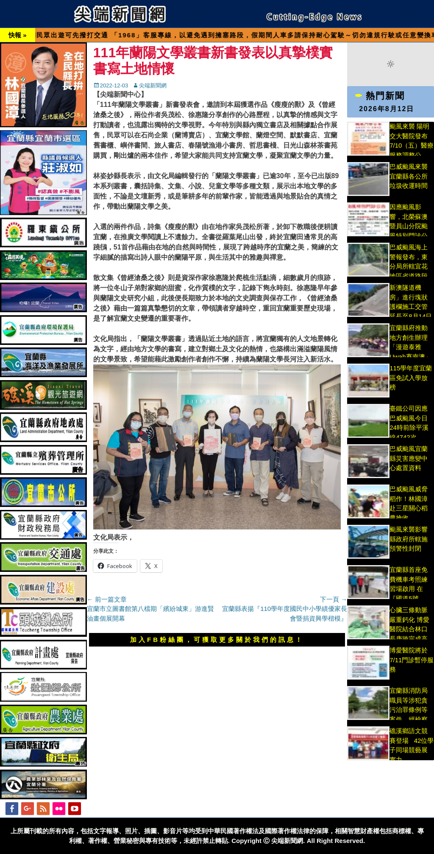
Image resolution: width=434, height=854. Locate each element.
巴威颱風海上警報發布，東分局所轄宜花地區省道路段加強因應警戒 (408, 266)
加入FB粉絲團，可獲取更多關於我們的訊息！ (217, 639)
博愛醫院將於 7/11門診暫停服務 (411, 660)
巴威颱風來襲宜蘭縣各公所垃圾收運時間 (408, 176)
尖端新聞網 (153, 85)
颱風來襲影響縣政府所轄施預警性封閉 (408, 539)
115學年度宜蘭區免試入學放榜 (410, 377)
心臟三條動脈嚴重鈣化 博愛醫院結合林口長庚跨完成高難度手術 (409, 629)
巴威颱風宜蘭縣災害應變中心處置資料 (408, 458)
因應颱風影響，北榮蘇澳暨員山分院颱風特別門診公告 (408, 226)
